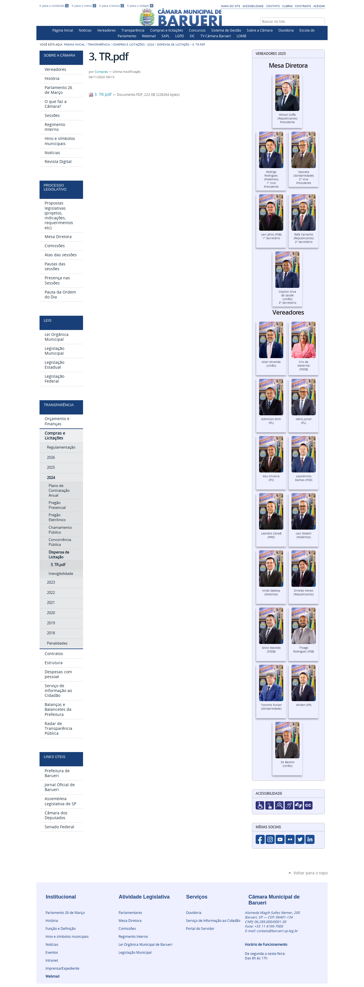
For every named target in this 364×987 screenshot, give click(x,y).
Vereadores (106, 30)
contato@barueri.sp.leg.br (277, 930)
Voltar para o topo (310, 873)
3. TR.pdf (101, 94)
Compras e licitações (166, 30)
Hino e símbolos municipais (67, 936)
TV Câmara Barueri (215, 36)
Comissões (127, 928)
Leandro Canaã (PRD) (271, 535)
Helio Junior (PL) (304, 421)
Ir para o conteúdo (55, 5)
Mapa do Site (230, 6)
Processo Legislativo (55, 187)
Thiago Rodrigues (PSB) (303, 649)
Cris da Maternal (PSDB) (303, 365)
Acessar (319, 6)
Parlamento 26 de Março (65, 912)
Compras (101, 72)
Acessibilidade (253, 6)
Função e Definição (61, 928)
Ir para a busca (112, 5)
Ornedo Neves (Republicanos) (304, 592)
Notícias (85, 30)
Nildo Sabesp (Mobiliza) (271, 592)
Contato (273, 6)
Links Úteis (54, 757)
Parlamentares (130, 912)
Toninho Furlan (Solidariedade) (271, 707)
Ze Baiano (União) (287, 764)
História (52, 920)
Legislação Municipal (135, 952)
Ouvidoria (286, 30)
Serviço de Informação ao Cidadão (213, 920)
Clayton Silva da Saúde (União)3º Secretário (287, 297)
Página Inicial (62, 30)
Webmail (149, 36)
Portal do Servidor (200, 928)
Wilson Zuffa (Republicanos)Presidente (287, 118)
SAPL (165, 36)
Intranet (52, 960)
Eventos (52, 952)
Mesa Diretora (130, 920)
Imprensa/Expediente (62, 968)
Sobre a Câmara (260, 30)
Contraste (303, 6)
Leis (47, 321)
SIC (192, 36)
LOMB (241, 36)
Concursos (197, 30)
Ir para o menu (84, 5)
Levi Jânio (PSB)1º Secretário (271, 236)
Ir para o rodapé (140, 5)
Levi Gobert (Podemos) (303, 535)
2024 (150, 44)
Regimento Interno (133, 936)
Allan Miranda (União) (271, 363)
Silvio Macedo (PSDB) (271, 649)
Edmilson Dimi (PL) (271, 421)
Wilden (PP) (303, 705)
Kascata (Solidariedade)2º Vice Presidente (303, 177)
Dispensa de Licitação (173, 44)
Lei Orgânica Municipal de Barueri (145, 944)
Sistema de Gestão (226, 30)
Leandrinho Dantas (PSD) (303, 478)
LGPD (179, 36)
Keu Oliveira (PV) (271, 478)
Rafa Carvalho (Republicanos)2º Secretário (304, 238)
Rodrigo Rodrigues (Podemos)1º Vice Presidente (271, 179)
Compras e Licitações (128, 44)
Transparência (132, 30)
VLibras (287, 6)
